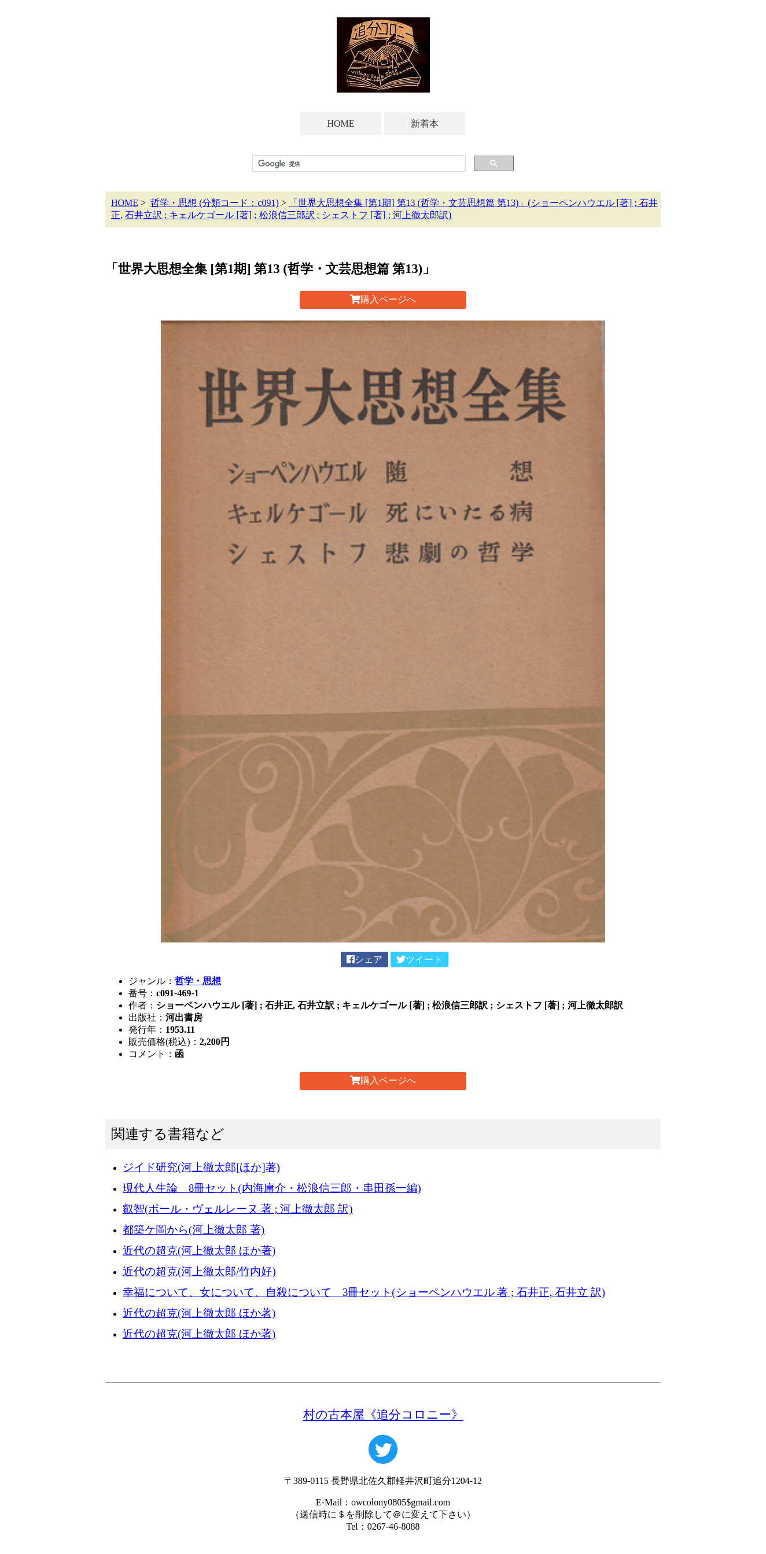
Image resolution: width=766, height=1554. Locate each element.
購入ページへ (383, 299)
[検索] (358, 164)
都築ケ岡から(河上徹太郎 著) (193, 1230)
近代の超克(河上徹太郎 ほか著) (199, 1250)
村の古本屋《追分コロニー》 (383, 1414)
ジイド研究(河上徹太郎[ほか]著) (201, 1167)
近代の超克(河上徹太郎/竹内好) (199, 1271)
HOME (340, 123)
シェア (364, 959)
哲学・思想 (198, 981)
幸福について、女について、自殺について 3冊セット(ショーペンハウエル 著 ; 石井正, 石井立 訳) (364, 1292)
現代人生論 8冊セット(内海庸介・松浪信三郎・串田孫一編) (272, 1188)
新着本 (425, 123)
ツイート (419, 959)
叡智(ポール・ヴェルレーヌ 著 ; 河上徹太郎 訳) (237, 1209)
